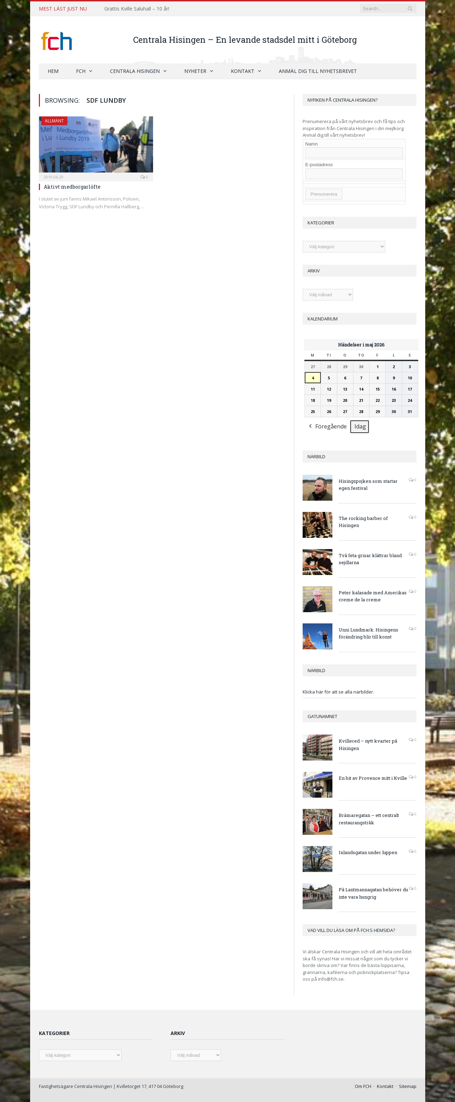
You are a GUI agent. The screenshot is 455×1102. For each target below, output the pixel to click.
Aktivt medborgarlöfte (72, 186)
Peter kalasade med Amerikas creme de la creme (373, 596)
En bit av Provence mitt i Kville (373, 778)
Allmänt (54, 121)
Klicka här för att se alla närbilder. (338, 692)
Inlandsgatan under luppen (368, 852)
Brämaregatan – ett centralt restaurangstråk (369, 819)
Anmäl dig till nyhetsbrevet (318, 71)
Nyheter (195, 71)
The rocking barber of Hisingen (363, 522)
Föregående (327, 427)
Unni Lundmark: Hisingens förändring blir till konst (368, 633)
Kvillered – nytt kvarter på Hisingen (368, 744)
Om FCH (363, 1086)
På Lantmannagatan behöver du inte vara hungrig (373, 893)
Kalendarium (323, 319)
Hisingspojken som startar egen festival (368, 485)
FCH (80, 71)
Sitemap (407, 1086)
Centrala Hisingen (135, 71)
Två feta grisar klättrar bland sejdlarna (370, 559)
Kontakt (242, 71)
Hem (53, 71)
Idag (360, 427)
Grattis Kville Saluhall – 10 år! (136, 9)
